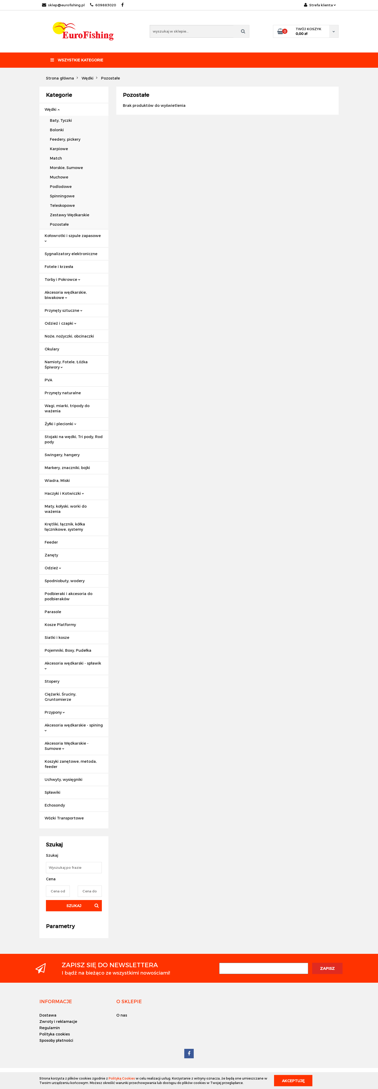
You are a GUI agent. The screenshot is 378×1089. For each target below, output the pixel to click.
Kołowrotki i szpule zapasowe (73, 237)
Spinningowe (62, 196)
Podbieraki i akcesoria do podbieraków (68, 596)
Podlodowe (61, 186)
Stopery (52, 681)
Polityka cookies (54, 1034)
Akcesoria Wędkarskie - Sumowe (66, 746)
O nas (121, 1015)
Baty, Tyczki (61, 120)
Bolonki (57, 130)
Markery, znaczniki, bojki (67, 467)
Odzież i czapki (60, 323)
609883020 (103, 5)
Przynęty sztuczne (63, 310)
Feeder (51, 542)
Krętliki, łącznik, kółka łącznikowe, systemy (65, 527)
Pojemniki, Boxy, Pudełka (68, 650)
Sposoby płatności (56, 1040)
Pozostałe (59, 224)
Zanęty (51, 555)
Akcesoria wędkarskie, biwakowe (66, 295)
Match (56, 158)
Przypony (55, 712)
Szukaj (73, 905)
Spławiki (52, 792)
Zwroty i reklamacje (58, 1021)
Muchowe (59, 177)
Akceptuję (293, 1080)
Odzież (53, 568)
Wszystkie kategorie (76, 60)
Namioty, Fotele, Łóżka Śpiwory (66, 364)
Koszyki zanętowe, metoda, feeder (71, 764)
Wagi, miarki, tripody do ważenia (67, 408)
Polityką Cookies (122, 1078)
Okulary (52, 349)
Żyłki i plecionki (60, 424)
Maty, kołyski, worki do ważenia (66, 509)
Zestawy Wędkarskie (69, 215)
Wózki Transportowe (64, 818)
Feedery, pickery (65, 139)
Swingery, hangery (62, 455)
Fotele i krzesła (59, 266)
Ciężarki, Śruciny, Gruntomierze (60, 697)
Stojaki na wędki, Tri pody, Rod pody (74, 439)
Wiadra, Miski (57, 480)
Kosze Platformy (60, 624)
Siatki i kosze (57, 637)
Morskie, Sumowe (66, 167)
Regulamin (49, 1027)
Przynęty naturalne (63, 393)
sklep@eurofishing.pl (63, 5)
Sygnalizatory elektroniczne (71, 253)
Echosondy (55, 805)
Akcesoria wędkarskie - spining (74, 727)
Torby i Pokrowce (62, 279)
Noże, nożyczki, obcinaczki (69, 336)
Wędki (52, 109)
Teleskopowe (62, 205)
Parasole (53, 611)
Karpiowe (59, 148)
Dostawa (47, 1015)
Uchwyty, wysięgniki (63, 779)
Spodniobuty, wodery (65, 580)
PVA (48, 380)
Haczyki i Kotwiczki (64, 493)
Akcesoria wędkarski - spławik (73, 665)
